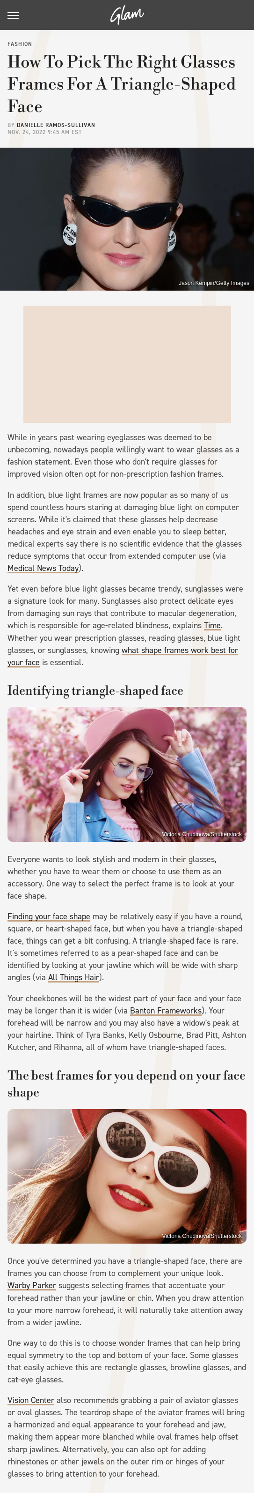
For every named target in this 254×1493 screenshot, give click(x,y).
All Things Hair (73, 977)
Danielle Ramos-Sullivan (56, 125)
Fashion (19, 44)
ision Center (33, 1400)
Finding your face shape (48, 916)
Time (212, 625)
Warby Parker (31, 1285)
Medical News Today (43, 568)
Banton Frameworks (166, 1010)
